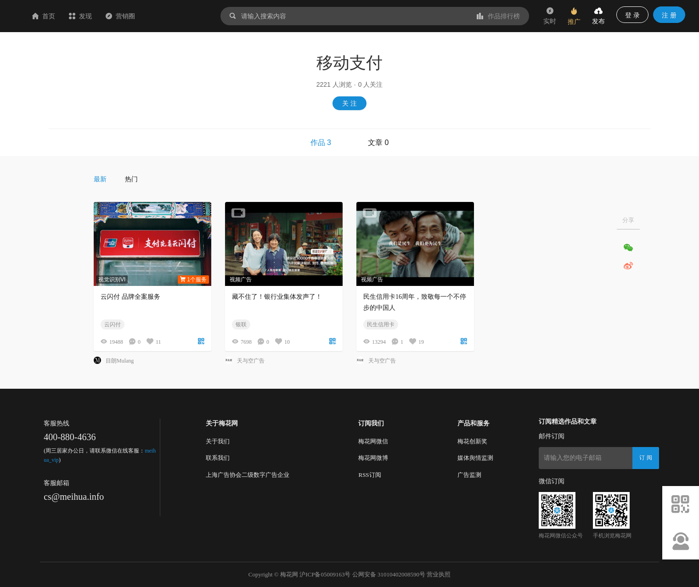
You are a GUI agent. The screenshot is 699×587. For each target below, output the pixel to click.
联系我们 (218, 457)
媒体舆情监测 (475, 457)
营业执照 (439, 574)
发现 (135, 16)
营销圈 (175, 16)
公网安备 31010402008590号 (388, 574)
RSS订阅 (369, 474)
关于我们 (218, 441)
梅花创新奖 (472, 441)
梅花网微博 (373, 457)
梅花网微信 (373, 441)
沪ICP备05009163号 (324, 574)
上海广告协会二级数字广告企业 (247, 474)
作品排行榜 (498, 16)
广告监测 (469, 474)
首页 (98, 16)
